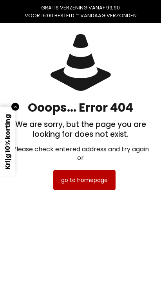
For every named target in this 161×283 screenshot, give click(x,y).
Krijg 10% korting (7, 141)
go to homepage (84, 180)
